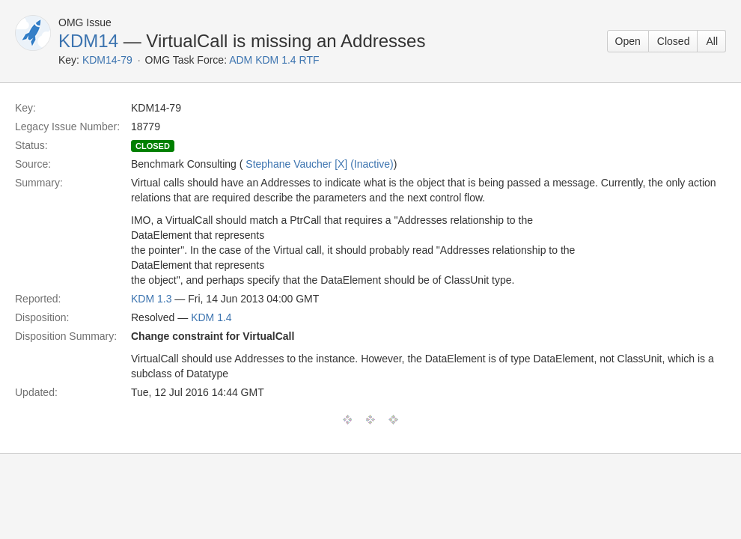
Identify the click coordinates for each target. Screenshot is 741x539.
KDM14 (88, 41)
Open (628, 41)
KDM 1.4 (211, 317)
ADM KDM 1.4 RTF (274, 60)
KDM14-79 (107, 60)
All (712, 41)
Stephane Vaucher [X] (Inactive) (319, 164)
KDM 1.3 (151, 299)
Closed (673, 41)
